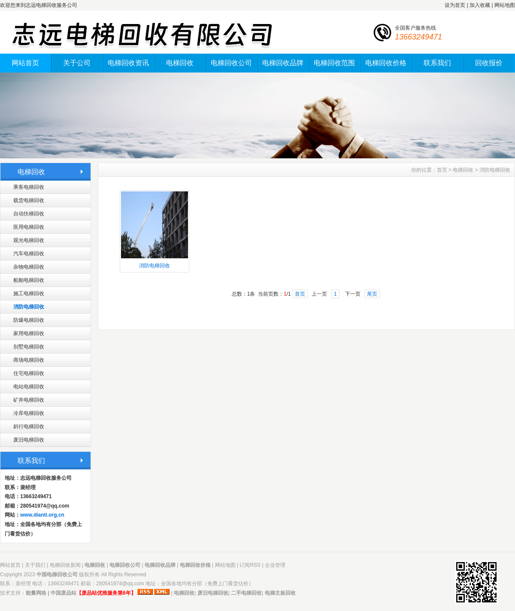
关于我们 (35, 565)
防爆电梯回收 (28, 320)
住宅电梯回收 (28, 373)
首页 (442, 170)
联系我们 (437, 63)
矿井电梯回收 (28, 400)
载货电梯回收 (28, 200)
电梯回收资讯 (128, 63)
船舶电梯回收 (28, 280)
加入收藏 (480, 5)
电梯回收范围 (334, 63)
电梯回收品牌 (282, 63)
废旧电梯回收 (28, 440)
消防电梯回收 (28, 307)
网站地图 (504, 5)
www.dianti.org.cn (42, 515)
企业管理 (275, 565)
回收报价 (489, 63)
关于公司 (77, 63)
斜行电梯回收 (28, 426)
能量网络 (36, 593)
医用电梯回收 (28, 227)
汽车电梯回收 (28, 254)
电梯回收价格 (385, 63)
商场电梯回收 (28, 360)
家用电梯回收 (28, 333)
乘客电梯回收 (28, 187)
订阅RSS (250, 565)
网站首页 (25, 63)
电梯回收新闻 (65, 565)
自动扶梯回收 (28, 214)
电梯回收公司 (231, 63)
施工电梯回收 (28, 293)
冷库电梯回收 (28, 413)
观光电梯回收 (28, 240)
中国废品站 (63, 593)
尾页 (372, 294)
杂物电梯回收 (28, 267)
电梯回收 (180, 63)
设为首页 (455, 5)
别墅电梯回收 (28, 347)
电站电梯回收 (28, 387)
